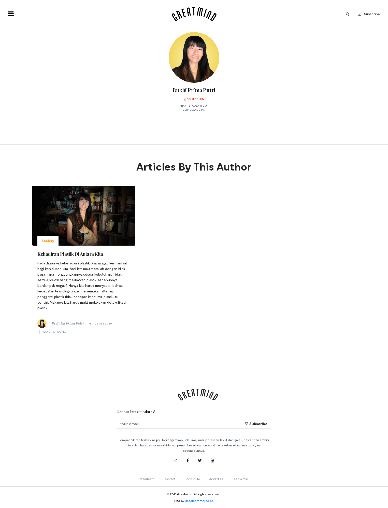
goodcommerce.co (199, 500)
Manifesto (147, 479)
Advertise (216, 479)
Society (48, 241)
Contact (169, 479)
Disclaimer (241, 479)
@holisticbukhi (193, 99)
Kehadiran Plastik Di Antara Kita (70, 254)
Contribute (192, 479)
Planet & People (54, 331)
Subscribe (369, 14)
